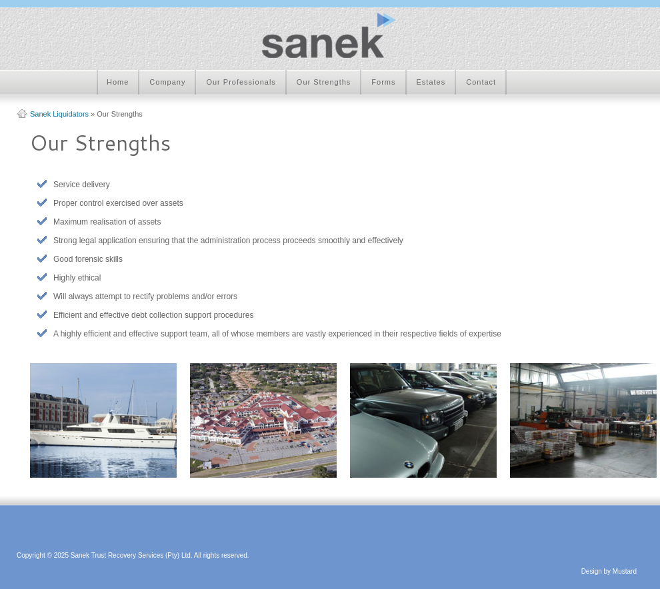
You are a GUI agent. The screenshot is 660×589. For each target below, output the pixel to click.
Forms (383, 82)
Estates (431, 82)
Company (167, 82)
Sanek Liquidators (59, 114)
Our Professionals (240, 82)
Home (118, 82)
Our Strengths (324, 82)
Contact (481, 82)
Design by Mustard (609, 571)
